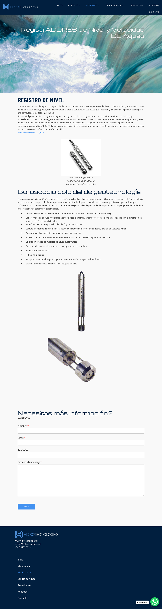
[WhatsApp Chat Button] (154, 601)
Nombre (23, 426)
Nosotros (154, 5)
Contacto (154, 12)
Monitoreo (92, 5)
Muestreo (74, 5)
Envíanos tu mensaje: (30, 462)
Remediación (137, 5)
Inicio (59, 5)
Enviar (26, 506)
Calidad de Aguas (115, 5)
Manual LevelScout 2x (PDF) (31, 132)
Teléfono (23, 450)
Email (21, 438)
